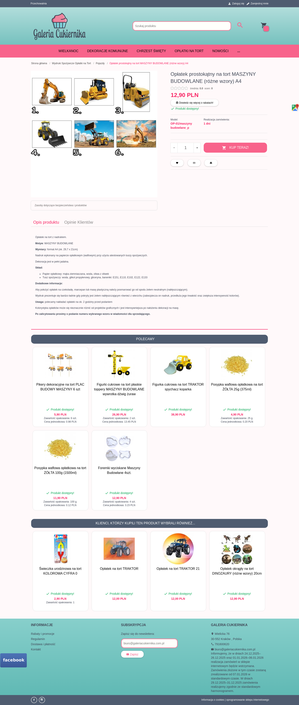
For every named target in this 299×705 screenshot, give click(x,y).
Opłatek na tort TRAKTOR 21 (178, 568)
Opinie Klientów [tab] (78, 222)
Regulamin (38, 639)
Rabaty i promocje (42, 633)
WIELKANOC (68, 51)
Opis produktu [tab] (46, 222)
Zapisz (132, 654)
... (238, 51)
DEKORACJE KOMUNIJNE (107, 51)
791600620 (220, 644)
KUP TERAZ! (235, 148)
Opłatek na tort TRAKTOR (119, 568)
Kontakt (36, 649)
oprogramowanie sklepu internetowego (247, 699)
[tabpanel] (149, 278)
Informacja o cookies (212, 699)
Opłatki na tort (189, 51)
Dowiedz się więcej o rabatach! (194, 102)
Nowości (220, 51)
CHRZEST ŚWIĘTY (151, 51)
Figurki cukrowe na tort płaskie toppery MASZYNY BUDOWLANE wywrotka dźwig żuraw (119, 389)
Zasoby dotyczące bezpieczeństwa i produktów (61, 205)
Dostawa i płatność (43, 644)
